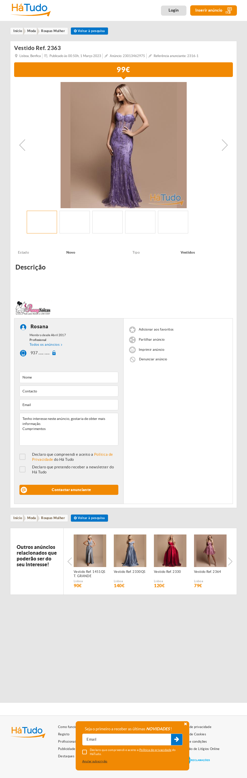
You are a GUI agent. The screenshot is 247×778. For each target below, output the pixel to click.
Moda (34, 519)
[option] (123, 146)
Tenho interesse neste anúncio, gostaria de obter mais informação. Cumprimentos (68, 430)
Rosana (39, 328)
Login (174, 10)
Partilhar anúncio (152, 341)
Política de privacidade (194, 727)
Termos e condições (192, 741)
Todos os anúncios (45, 346)
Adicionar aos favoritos (156, 331)
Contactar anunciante (71, 491)
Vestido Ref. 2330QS (129, 573)
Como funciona (69, 727)
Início (18, 519)
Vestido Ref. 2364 (207, 573)
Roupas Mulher (56, 519)
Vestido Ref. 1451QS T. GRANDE (89, 576)
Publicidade (66, 749)
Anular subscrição (94, 761)
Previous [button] (22, 146)
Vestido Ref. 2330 (167, 573)
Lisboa (78, 582)
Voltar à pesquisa (94, 31)
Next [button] (225, 146)
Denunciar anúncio (153, 360)
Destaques (66, 756)
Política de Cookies (191, 734)
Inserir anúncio (213, 10)
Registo (63, 734)
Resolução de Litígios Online (198, 749)
